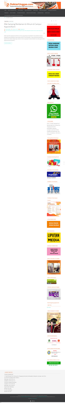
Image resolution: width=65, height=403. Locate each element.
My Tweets (49, 307)
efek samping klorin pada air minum (30, 30)
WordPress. (35, 398)
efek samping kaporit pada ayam (11, 30)
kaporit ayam (38, 30)
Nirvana (32, 398)
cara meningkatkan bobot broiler (42, 396)
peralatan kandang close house (25, 396)
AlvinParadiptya (8, 29)
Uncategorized (22, 29)
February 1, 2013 (15, 29)
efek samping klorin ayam (20, 30)
